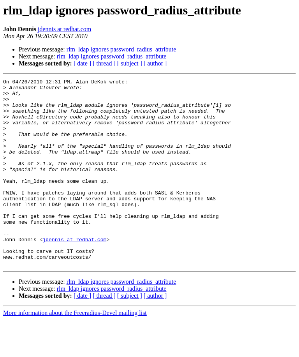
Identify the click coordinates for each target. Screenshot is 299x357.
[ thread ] (104, 63)
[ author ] (155, 63)
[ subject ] (129, 63)
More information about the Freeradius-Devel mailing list (75, 350)
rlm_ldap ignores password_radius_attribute (121, 49)
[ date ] (82, 63)
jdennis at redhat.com (64, 29)
